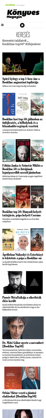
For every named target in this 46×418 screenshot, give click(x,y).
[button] (2, 25)
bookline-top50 (13, 44)
